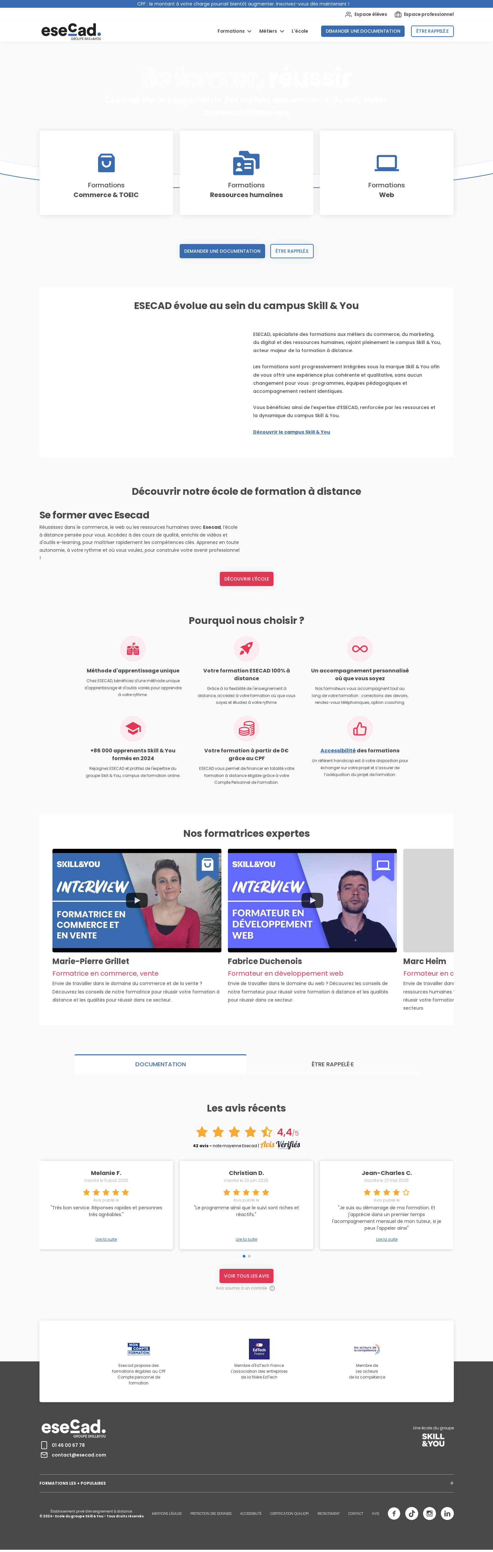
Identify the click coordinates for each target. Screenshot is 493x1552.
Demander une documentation (363, 31)
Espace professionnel (424, 14)
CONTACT (355, 1515)
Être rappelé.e (432, 31)
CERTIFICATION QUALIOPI (289, 1515)
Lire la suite (246, 1241)
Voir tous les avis (246, 1278)
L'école (300, 31)
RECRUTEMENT (329, 1515)
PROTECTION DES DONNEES (210, 1515)
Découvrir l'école (246, 645)
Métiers (268, 31)
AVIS (375, 1515)
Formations (232, 31)
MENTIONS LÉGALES (167, 1515)
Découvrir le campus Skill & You (291, 432)
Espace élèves (366, 14)
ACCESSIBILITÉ (251, 1515)
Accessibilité (338, 817)
